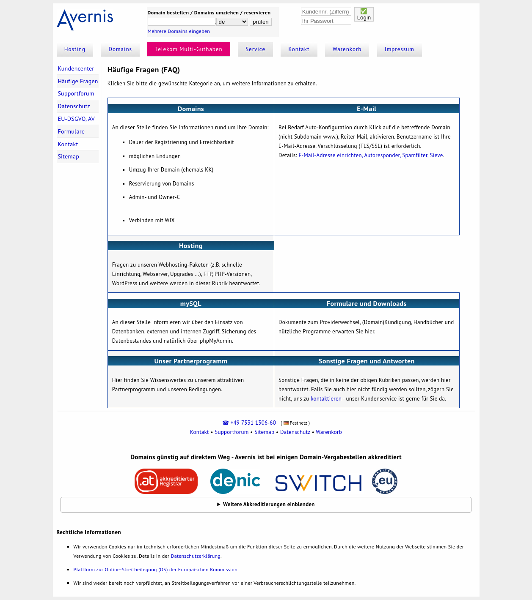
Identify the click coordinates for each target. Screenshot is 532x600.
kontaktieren (326, 398)
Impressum (399, 49)
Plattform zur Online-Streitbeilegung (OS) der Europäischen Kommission (155, 569)
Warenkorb (347, 49)
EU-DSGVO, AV (76, 119)
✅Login (364, 14)
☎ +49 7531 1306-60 (249, 422)
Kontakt (299, 49)
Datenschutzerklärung (196, 556)
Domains (120, 49)
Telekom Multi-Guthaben (189, 49)
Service (255, 49)
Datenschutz (74, 106)
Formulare (71, 131)
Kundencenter (76, 68)
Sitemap (68, 156)
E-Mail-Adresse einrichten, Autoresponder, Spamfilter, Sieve (370, 155)
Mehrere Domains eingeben (179, 31)
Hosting (74, 49)
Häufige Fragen (78, 81)
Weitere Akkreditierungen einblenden (269, 504)
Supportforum (76, 93)
